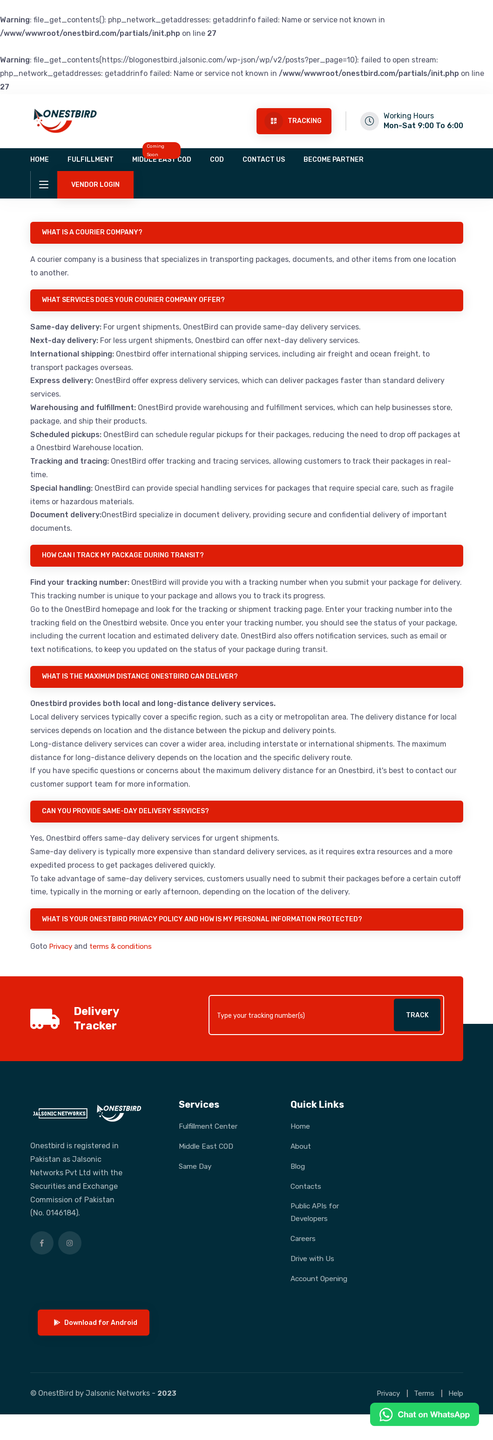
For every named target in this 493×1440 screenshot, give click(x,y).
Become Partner (334, 160)
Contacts (306, 1196)
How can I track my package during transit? (125, 559)
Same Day (196, 1176)
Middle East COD (161, 160)
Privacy (62, 955)
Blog (298, 1176)
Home (39, 160)
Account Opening (305, 1296)
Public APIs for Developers (316, 1222)
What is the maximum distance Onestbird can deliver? (142, 682)
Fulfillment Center (210, 1135)
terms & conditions (125, 955)
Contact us (264, 160)
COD (217, 160)
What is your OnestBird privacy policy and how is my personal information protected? (204, 928)
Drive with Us (313, 1269)
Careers (303, 1249)
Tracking (293, 121)
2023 (167, 1418)
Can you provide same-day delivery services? (127, 819)
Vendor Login (95, 185)
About (301, 1156)
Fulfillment (91, 160)
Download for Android (98, 1347)
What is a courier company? (94, 233)
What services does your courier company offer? (135, 302)
